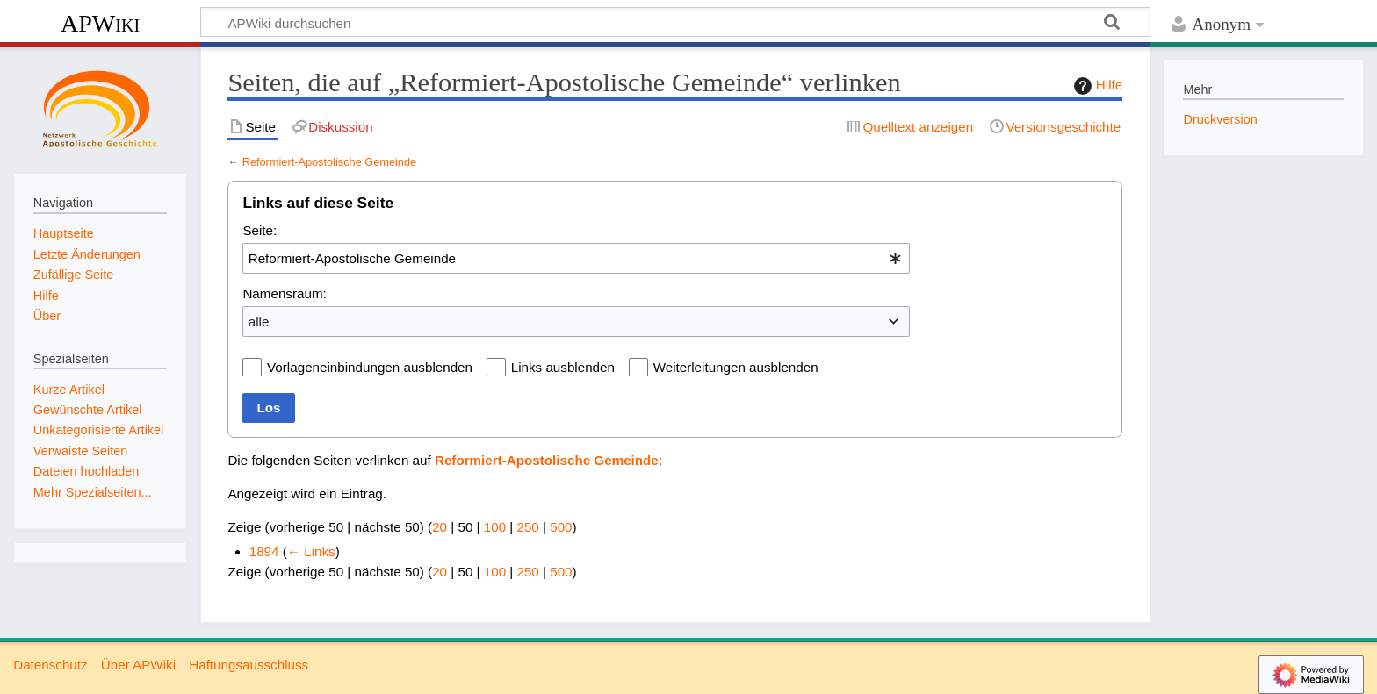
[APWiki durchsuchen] (675, 22)
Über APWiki (138, 664)
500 (561, 526)
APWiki (100, 23)
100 (495, 526)
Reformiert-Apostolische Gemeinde (329, 161)
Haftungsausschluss (248, 664)
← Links (311, 551)
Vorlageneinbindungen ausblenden (369, 367)
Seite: (259, 230)
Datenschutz (50, 664)
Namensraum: (284, 293)
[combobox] (576, 258)
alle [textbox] (259, 321)
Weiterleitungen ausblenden (735, 367)
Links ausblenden (563, 367)
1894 (264, 551)
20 (439, 526)
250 (527, 526)
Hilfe (1096, 86)
